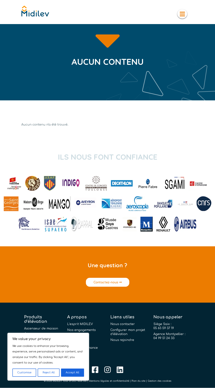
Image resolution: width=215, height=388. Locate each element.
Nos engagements (81, 330)
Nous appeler (168, 317)
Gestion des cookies (159, 381)
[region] (48, 357)
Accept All (72, 372)
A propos (77, 317)
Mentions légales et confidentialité (109, 381)
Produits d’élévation (35, 319)
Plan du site (138, 381)
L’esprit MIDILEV (80, 324)
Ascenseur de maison (41, 328)
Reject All (48, 372)
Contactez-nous (107, 282)
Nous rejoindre (122, 340)
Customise (24, 372)
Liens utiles (122, 317)
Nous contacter (122, 324)
